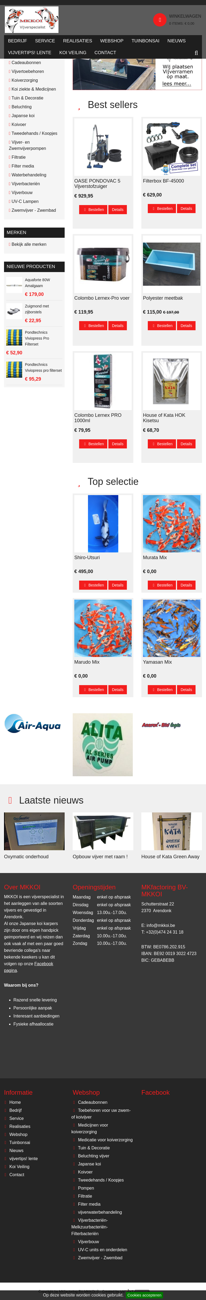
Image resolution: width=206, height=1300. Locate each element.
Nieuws (176, 42)
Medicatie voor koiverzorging (102, 1140)
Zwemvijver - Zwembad (96, 1258)
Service (45, 42)
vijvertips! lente (29, 54)
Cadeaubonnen (89, 1102)
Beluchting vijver (90, 1156)
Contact (105, 54)
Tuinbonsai (145, 42)
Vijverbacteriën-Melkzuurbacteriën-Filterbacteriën (89, 1227)
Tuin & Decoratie (90, 1148)
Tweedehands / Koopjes (97, 1180)
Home (12, 1102)
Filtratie (81, 1196)
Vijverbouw (85, 1241)
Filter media (86, 1204)
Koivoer (82, 1172)
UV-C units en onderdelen (99, 1249)
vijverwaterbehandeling (96, 1212)
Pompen (82, 1188)
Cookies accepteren (144, 1295)
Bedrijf (17, 42)
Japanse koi (86, 1164)
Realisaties (77, 42)
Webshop (112, 42)
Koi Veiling (72, 54)
